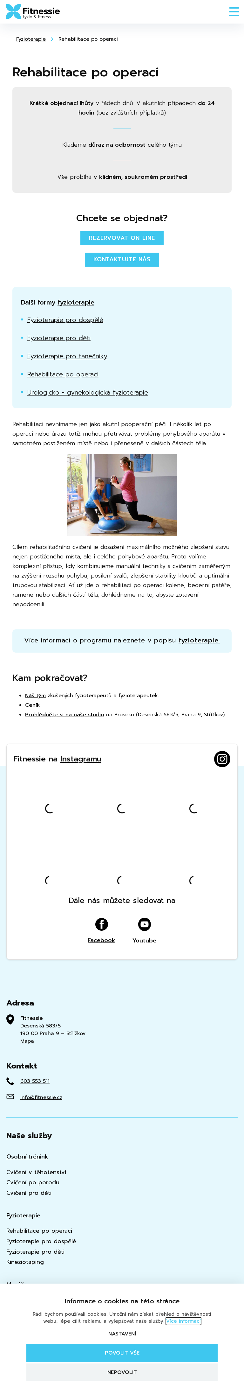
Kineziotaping (25, 1262)
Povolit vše (122, 1353)
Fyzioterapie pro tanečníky (67, 356)
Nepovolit (122, 1372)
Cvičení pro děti (28, 1193)
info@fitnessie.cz (41, 1097)
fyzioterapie (76, 302)
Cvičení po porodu (32, 1182)
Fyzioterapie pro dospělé (65, 320)
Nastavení (122, 1334)
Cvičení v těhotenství (36, 1172)
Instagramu (80, 759)
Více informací (183, 1321)
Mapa (27, 1041)
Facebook (101, 931)
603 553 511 (35, 1081)
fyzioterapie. (199, 640)
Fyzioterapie (31, 39)
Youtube (144, 931)
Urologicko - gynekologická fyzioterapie (87, 392)
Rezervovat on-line (122, 238)
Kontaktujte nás (122, 259)
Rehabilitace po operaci (88, 39)
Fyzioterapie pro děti (59, 338)
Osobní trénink (27, 1156)
